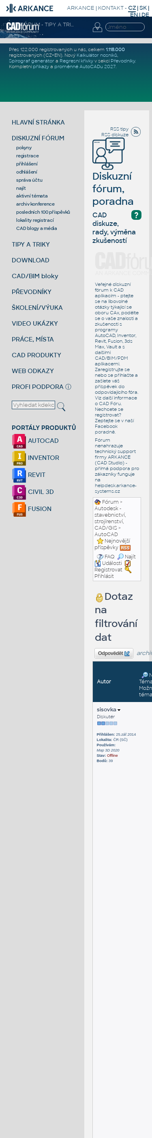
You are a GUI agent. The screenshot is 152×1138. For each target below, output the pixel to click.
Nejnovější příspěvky (112, 544)
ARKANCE (80, 7)
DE (145, 14)
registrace (27, 156)
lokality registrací (35, 220)
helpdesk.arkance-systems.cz (116, 488)
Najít (126, 557)
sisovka (108, 709)
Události (108, 563)
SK (143, 7)
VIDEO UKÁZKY (35, 323)
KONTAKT (111, 7)
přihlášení (27, 164)
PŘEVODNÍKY (31, 292)
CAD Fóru (110, 403)
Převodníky (123, 61)
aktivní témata (32, 196)
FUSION (31, 509)
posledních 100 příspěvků (43, 212)
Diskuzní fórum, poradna (113, 177)
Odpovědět (114, 654)
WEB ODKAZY (33, 371)
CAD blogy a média (36, 228)
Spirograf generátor (31, 61)
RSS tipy (119, 129)
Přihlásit (104, 576)
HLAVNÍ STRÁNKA (38, 122)
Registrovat (108, 570)
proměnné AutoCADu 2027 (85, 66)
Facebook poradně (106, 429)
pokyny (24, 147)
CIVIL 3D (33, 492)
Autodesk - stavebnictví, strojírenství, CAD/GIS (110, 518)
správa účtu (29, 180)
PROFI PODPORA (38, 387)
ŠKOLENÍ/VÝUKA (37, 307)
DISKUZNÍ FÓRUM (38, 138)
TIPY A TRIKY (31, 244)
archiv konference (35, 204)
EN (134, 14)
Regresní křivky (76, 61)
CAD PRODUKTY (36, 355)
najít (21, 188)
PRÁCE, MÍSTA (33, 339)
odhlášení (26, 172)
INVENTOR (35, 458)
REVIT (28, 475)
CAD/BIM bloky (35, 276)
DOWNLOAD (30, 260)
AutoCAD (106, 534)
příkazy (41, 66)
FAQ (110, 557)
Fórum (110, 502)
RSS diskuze (114, 134)
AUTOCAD (35, 440)
